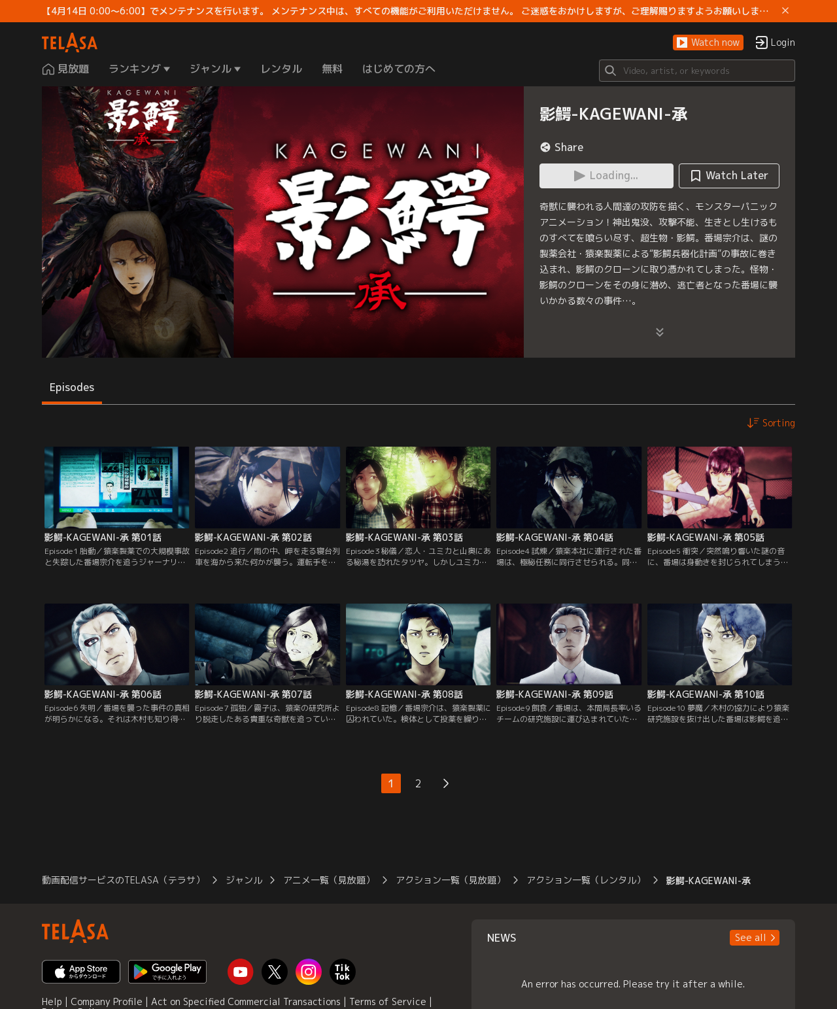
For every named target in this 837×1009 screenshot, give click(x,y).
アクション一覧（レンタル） (585, 880)
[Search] (697, 71)
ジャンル (244, 880)
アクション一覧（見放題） (450, 880)
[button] (708, 43)
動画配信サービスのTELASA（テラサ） (123, 880)
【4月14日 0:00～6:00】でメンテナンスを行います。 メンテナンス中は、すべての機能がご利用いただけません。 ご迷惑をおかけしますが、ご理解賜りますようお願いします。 (409, 11)
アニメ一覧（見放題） (329, 880)
